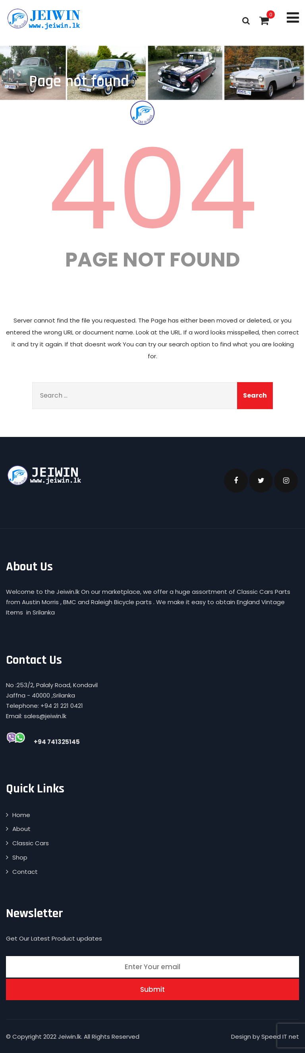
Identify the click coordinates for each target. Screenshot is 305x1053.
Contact (25, 872)
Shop (19, 857)
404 (152, 189)
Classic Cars (30, 843)
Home (21, 815)
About (21, 829)
